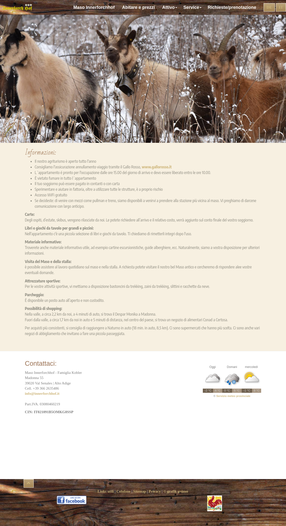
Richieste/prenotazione (233, 7)
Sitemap (139, 491)
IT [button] (281, 7)
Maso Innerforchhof (95, 7)
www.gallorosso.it (157, 166)
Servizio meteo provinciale (233, 395)
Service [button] (193, 7)
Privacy (155, 491)
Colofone (123, 491)
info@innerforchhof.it (42, 393)
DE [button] (269, 7)
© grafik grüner (176, 491)
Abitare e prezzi (139, 7)
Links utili (105, 491)
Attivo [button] (170, 7)
